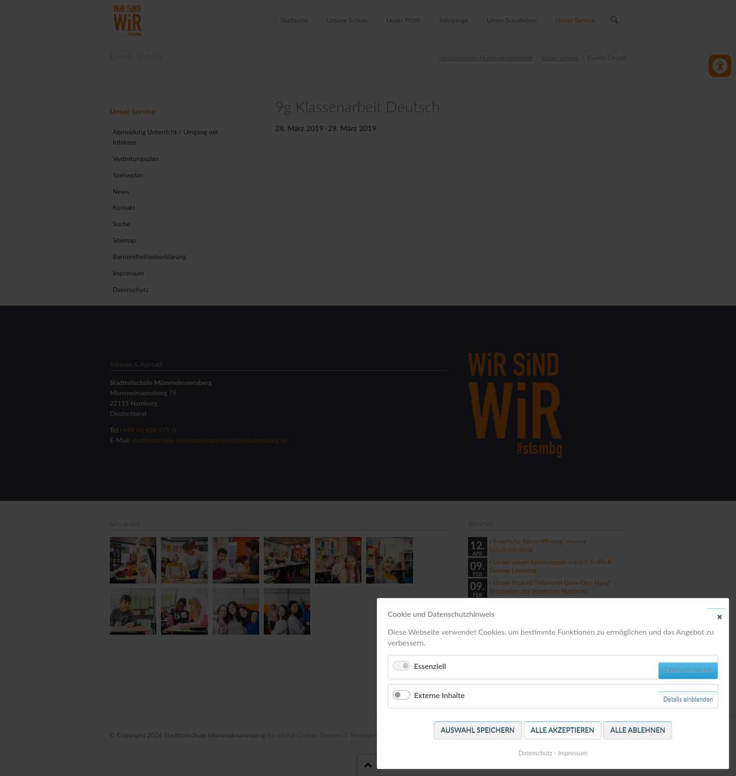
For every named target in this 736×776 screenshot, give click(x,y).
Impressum (572, 753)
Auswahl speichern (478, 730)
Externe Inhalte (439, 695)
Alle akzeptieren (563, 730)
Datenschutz (535, 753)
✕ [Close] (719, 616)
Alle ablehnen (637, 730)
